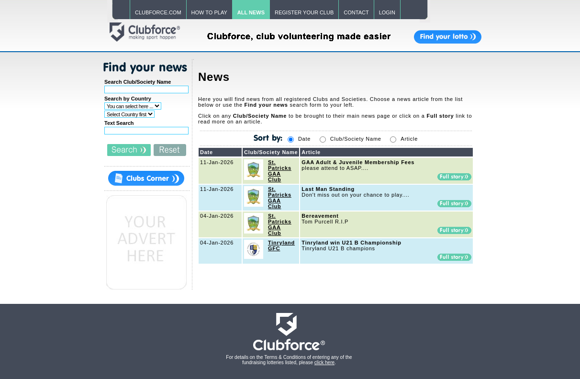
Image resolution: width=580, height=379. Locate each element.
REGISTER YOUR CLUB (304, 12)
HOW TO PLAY (209, 12)
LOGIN (387, 12)
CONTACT (356, 12)
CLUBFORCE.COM (158, 12)
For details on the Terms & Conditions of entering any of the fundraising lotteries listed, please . (289, 360)
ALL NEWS (251, 12)
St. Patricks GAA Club (279, 170)
